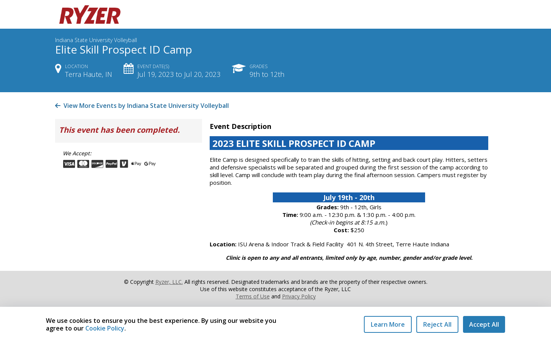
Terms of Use (253, 296)
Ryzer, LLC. (169, 281)
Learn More (388, 324)
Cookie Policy (104, 328)
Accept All (484, 324)
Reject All (437, 324)
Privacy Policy (299, 296)
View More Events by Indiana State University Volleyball (142, 105)
